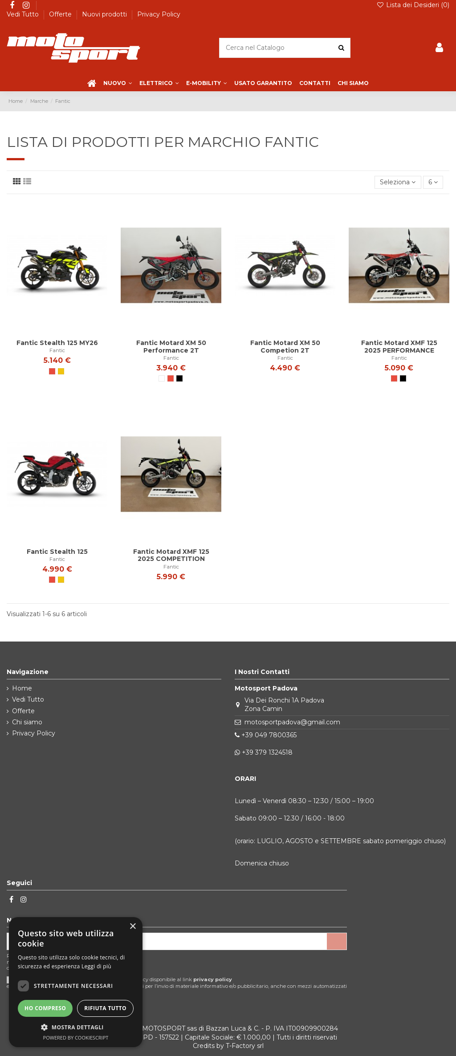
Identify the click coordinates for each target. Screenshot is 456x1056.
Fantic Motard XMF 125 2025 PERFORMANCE (399, 346)
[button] (76, 1027)
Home (22, 688)
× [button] (132, 926)
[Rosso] (52, 371)
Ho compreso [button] (45, 1008)
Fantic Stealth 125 (57, 552)
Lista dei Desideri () (412, 5)
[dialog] (75, 982)
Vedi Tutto (24, 14)
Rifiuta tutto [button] (105, 1008)
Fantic (57, 350)
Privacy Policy (158, 14)
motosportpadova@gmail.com (292, 722)
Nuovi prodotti (105, 14)
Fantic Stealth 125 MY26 (57, 343)
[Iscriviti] (336, 941)
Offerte (61, 14)
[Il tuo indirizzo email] (167, 941)
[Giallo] (61, 371)
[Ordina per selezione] (398, 182)
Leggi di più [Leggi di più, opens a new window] (96, 966)
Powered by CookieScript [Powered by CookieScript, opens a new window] (76, 1037)
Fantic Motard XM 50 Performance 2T (171, 346)
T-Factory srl (245, 1046)
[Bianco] (162, 378)
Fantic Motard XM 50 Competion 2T (285, 346)
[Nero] (179, 378)
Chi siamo (27, 722)
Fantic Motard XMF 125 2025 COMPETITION (171, 555)
